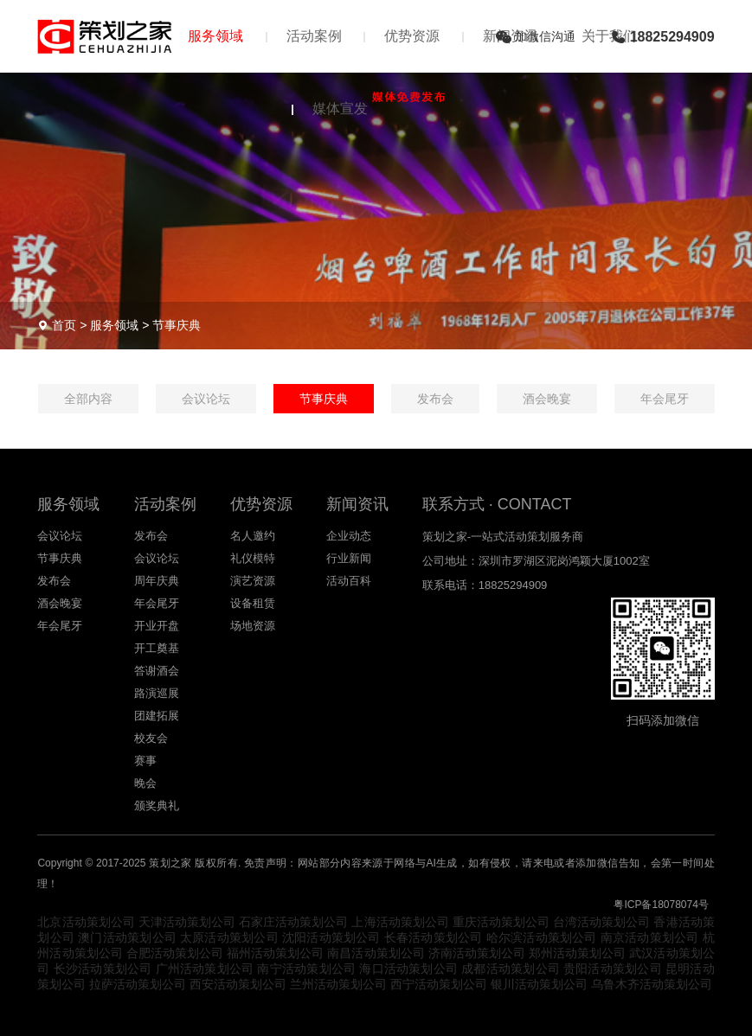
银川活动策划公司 (539, 984)
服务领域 (215, 36)
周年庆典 (156, 580)
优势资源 (412, 36)
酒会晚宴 (547, 399)
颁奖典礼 (156, 805)
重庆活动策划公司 (501, 922)
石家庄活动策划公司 (293, 922)
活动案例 (314, 36)
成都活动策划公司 (510, 968)
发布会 (435, 399)
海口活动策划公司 (408, 968)
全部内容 (88, 399)
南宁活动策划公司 (306, 968)
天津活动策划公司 (186, 922)
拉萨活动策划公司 (137, 984)
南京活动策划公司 (650, 937)
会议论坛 (206, 399)
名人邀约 (252, 535)
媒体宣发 (376, 104)
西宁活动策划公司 (438, 984)
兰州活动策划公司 (338, 984)
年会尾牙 (664, 399)
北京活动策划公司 (85, 922)
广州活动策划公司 (205, 968)
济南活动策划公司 (476, 953)
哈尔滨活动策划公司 (541, 937)
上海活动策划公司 (399, 922)
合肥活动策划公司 (174, 953)
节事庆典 (176, 325)
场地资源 (252, 625)
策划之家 (170, 863)
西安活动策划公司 (238, 984)
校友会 (151, 738)
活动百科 (348, 580)
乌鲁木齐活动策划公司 (651, 984)
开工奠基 (156, 648)
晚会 (145, 783)
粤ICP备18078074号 (661, 905)
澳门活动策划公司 (127, 937)
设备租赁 (252, 603)
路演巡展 (156, 693)
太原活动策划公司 (229, 937)
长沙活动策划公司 (103, 968)
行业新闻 (348, 558)
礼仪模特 (252, 558)
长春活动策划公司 (433, 937)
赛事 (145, 760)
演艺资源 (252, 580)
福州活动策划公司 (275, 953)
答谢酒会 (156, 670)
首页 (64, 325)
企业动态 (348, 535)
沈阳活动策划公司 (331, 937)
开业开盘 (156, 625)
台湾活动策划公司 (601, 922)
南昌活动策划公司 (375, 953)
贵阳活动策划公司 (612, 968)
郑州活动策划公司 (577, 953)
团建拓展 (156, 715)
